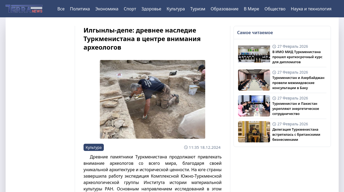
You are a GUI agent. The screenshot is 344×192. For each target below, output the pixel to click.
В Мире (251, 9)
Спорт (130, 9)
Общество (275, 9)
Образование (224, 9)
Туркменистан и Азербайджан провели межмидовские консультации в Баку (298, 82)
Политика (80, 9)
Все (61, 9)
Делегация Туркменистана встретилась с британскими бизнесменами (296, 134)
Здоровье (151, 9)
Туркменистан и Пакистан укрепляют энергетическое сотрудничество (295, 108)
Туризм (197, 9)
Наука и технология (311, 9)
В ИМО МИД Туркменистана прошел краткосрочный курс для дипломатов (297, 56)
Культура (176, 9)
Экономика (106, 9)
